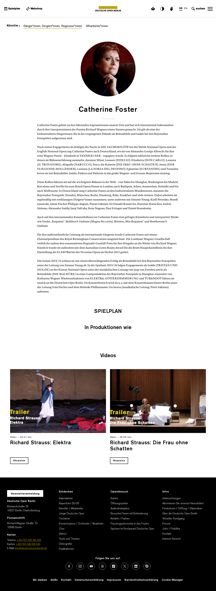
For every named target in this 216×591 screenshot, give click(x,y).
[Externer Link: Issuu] (147, 566)
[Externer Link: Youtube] (91, 566)
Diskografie (65, 544)
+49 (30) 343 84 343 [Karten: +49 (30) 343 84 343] (28, 544)
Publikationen (66, 549)
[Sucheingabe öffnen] (198, 8)
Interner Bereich (171, 539)
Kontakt (166, 534)
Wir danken (40, 580)
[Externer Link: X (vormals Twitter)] (124, 566)
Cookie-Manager (172, 580)
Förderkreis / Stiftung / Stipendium (182, 508)
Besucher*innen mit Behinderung (129, 513)
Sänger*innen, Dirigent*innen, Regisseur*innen (52, 26)
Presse (166, 523)
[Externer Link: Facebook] (69, 566)
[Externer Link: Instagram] (80, 566)
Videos (63, 534)
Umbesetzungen (171, 498)
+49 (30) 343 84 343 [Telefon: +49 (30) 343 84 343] (29, 540)
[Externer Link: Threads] (102, 566)
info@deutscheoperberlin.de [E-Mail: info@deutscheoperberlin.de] (31, 548)
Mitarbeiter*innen (97, 26)
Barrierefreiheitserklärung (141, 580)
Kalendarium (66, 498)
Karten (114, 498)
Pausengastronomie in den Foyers (130, 523)
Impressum (114, 580)
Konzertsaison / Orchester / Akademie (81, 523)
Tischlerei (64, 518)
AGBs (54, 580)
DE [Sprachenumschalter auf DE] (180, 8)
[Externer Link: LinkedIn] (135, 566)
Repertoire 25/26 (69, 503)
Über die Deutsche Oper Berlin (179, 513)
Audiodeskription (120, 508)
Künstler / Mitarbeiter (71, 508)
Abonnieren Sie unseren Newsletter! (183, 503)
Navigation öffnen (210, 8)
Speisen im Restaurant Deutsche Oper (132, 528)
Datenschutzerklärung (89, 580)
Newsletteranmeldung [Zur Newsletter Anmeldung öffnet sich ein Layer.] (25, 493)
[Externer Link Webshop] (33, 8)
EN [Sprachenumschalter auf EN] (185, 8)
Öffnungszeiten (119, 503)
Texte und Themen (69, 539)
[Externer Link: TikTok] (113, 566)
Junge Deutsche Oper (71, 513)
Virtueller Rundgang (173, 518)
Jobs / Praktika (171, 528)
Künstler (13, 25)
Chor (61, 528)
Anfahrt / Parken (120, 518)
